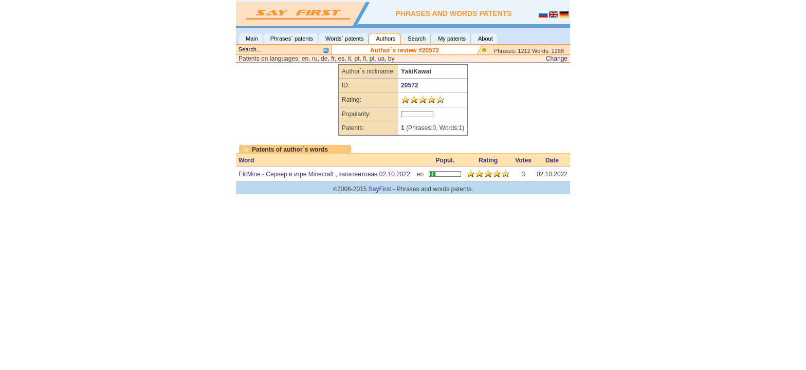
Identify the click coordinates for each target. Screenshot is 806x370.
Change (556, 58)
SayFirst (380, 189)
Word (246, 160)
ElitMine (250, 174)
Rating (488, 160)
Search (417, 38)
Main (252, 38)
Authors (385, 38)
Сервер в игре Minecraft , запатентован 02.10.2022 (338, 174)
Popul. (444, 160)
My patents (452, 38)
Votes (523, 160)
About (485, 38)
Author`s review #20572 (404, 50)
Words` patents (344, 38)
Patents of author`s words (290, 149)
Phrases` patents (291, 38)
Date (552, 160)
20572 (409, 85)
